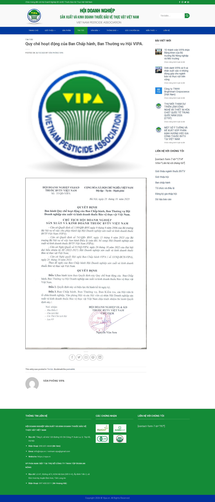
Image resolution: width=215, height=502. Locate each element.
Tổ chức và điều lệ (164, 188)
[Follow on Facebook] (180, 2)
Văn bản (95, 30)
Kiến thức (151, 30)
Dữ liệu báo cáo (163, 199)
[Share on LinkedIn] (100, 357)
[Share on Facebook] (72, 357)
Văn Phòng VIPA (56, 53)
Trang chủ (33, 30)
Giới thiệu (50, 30)
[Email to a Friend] (86, 357)
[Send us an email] (188, 2)
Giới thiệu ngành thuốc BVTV (170, 171)
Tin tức (80, 30)
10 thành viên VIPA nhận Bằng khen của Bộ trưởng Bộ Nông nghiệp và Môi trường (177, 54)
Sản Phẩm (66, 30)
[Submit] (187, 15)
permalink (70, 369)
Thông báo (112, 30)
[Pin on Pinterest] (93, 357)
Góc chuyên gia (132, 30)
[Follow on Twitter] (185, 2)
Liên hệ (166, 30)
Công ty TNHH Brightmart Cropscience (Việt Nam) (176, 91)
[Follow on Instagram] (182, 2)
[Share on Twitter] (79, 357)
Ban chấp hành (162, 182)
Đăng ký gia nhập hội (166, 193)
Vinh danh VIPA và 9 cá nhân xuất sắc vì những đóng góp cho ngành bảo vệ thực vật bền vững (176, 74)
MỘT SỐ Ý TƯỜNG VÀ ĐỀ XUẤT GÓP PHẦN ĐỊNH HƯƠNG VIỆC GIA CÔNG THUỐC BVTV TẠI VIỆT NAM (176, 133)
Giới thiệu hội (162, 177)
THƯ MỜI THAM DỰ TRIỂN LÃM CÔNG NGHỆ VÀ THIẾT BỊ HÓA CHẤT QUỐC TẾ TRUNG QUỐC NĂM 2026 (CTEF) (176, 111)
